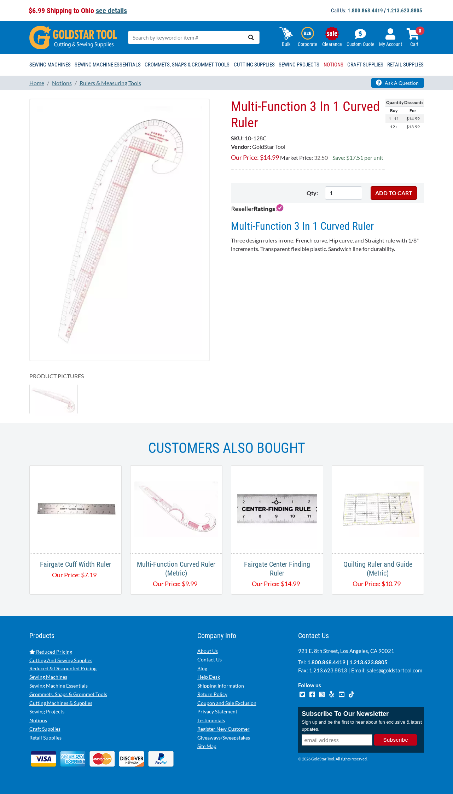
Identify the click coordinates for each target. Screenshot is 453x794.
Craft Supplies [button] (365, 65)
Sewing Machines (48, 677)
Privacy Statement (217, 711)
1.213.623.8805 (404, 10)
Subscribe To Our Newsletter (345, 714)
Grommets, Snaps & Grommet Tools (68, 694)
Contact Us (209, 659)
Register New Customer (223, 729)
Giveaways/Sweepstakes (223, 738)
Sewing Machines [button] (50, 65)
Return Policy (212, 694)
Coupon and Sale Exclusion (226, 703)
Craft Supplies (44, 729)
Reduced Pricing (50, 652)
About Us (207, 651)
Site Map (206, 746)
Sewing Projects (46, 711)
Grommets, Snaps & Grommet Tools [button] (187, 65)
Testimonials (211, 720)
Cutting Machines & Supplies (60, 703)
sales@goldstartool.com (394, 670)
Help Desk (208, 677)
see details (111, 10)
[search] (251, 37)
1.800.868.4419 (365, 10)
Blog (202, 668)
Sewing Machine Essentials (58, 686)
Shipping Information (220, 686)
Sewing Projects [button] (299, 65)
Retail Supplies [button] (405, 65)
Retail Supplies (45, 738)
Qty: (312, 192)
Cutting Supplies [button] (254, 65)
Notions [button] (333, 65)
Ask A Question (397, 83)
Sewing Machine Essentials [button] (108, 65)
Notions (38, 720)
